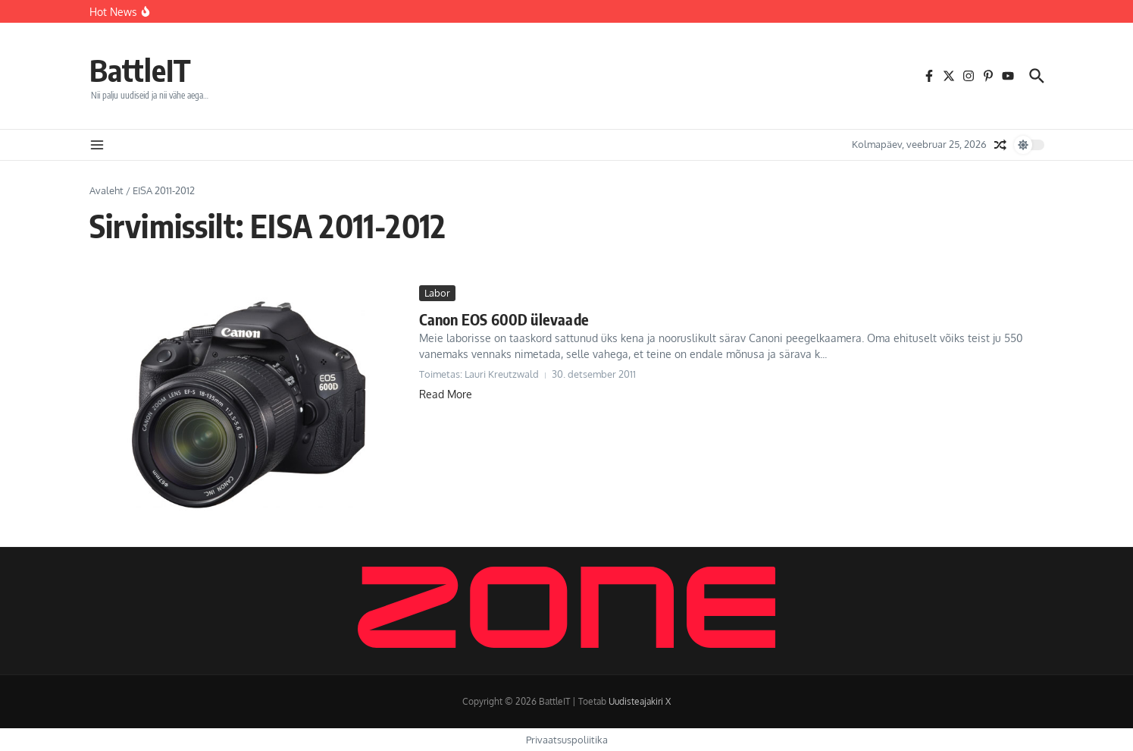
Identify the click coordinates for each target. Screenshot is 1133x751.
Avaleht (106, 190)
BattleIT (140, 70)
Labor (437, 293)
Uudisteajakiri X (640, 701)
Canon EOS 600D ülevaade (504, 319)
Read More (445, 394)
